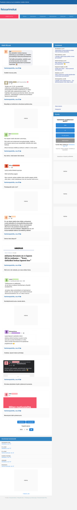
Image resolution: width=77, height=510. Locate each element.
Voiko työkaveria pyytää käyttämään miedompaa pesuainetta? (65, 74)
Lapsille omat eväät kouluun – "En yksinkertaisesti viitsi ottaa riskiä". (65, 80)
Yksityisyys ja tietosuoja (30, 497)
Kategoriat (58, 109)
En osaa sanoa (65, 135)
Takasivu (71, 16)
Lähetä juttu (9, 16)
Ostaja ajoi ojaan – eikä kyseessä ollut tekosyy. (65, 68)
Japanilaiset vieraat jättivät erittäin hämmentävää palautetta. (65, 50)
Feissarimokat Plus (42, 497)
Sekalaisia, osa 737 (6, 444)
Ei (65, 130)
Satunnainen (33, 16)
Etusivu (24, 16)
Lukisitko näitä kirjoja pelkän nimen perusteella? (65, 56)
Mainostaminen (53, 16)
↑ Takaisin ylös (26, 493)
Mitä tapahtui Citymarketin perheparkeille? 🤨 (65, 62)
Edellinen (21, 422)
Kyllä (65, 125)
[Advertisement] (38, 31)
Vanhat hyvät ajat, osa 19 (8, 452)
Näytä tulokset (65, 140)
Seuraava (30, 422)
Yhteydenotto (43, 16)
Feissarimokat (12, 497)
